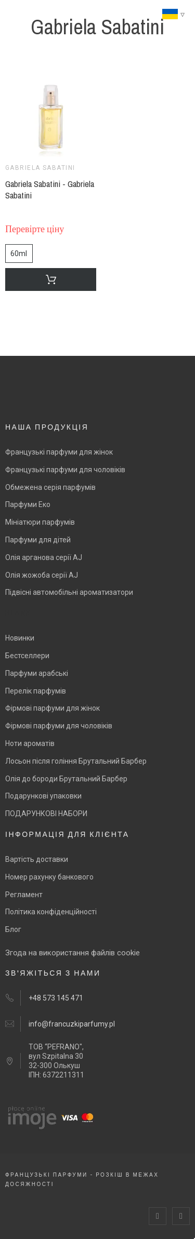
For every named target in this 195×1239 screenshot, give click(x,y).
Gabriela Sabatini (40, 167)
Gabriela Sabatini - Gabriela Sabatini (49, 189)
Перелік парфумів (35, 691)
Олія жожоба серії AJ (41, 575)
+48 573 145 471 (56, 998)
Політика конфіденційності (51, 912)
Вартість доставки (36, 859)
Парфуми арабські (36, 673)
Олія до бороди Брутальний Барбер (66, 779)
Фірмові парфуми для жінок (52, 708)
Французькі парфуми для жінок (59, 452)
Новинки (19, 638)
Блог (13, 929)
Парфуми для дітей (38, 540)
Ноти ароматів (30, 743)
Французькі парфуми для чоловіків (65, 469)
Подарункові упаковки (43, 796)
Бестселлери (27, 655)
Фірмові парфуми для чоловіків (58, 726)
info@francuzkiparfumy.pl (72, 1024)
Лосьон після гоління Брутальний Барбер (76, 761)
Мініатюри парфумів (40, 522)
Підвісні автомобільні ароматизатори (69, 592)
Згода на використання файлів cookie (72, 952)
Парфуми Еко (27, 504)
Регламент (24, 894)
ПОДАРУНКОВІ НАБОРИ (46, 813)
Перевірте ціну (34, 229)
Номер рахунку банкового (49, 877)
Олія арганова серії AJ (43, 557)
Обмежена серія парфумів (50, 487)
